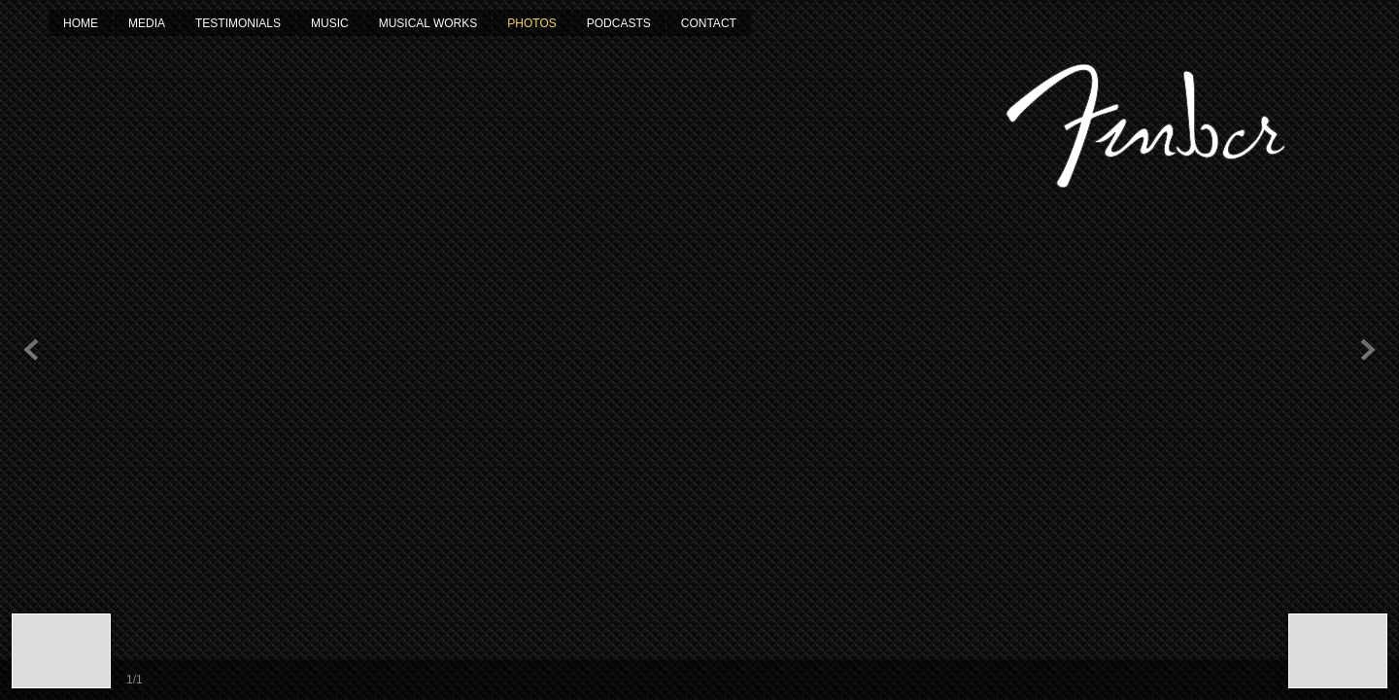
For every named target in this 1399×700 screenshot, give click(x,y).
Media (146, 23)
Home (80, 23)
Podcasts (619, 23)
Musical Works (428, 23)
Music (330, 23)
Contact (708, 23)
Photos (531, 23)
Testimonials (238, 23)
